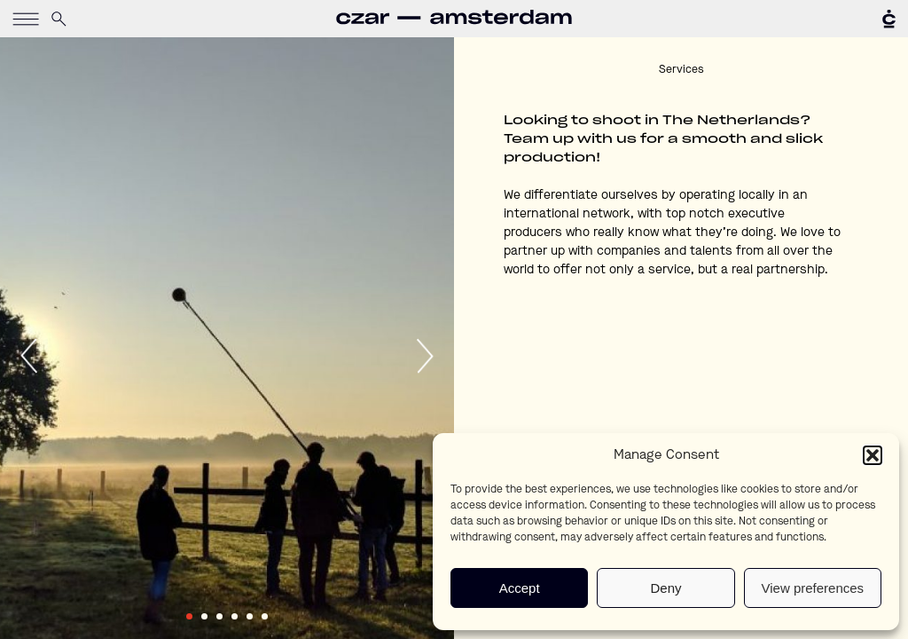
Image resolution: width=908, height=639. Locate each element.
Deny (665, 588)
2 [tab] (204, 616)
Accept (519, 588)
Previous (30, 356)
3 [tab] (219, 616)
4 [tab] (234, 616)
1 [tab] (189, 616)
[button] (872, 455)
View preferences (813, 588)
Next (424, 356)
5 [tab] (250, 616)
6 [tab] (265, 616)
